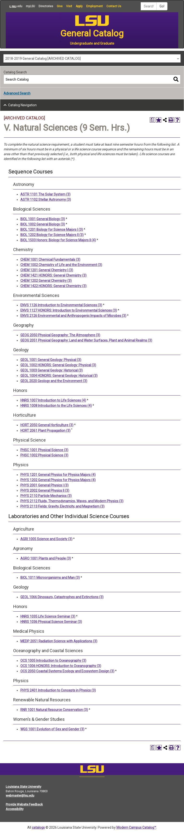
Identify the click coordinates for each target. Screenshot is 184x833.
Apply (79, 6)
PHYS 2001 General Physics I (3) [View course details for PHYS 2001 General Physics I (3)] (44, 485)
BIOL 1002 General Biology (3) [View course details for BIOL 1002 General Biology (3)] (42, 224)
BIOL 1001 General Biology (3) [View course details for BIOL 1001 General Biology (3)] (42, 219)
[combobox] (92, 58)
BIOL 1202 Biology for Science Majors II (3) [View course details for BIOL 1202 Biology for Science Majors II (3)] (52, 235)
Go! (162, 6)
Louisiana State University (23, 786)
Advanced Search (17, 93)
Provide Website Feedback (24, 804)
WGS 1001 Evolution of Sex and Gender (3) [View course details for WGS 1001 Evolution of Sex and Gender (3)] (52, 729)
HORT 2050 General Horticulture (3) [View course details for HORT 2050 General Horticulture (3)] (46, 425)
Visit (69, 6)
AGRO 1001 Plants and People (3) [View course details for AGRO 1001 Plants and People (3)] (45, 558)
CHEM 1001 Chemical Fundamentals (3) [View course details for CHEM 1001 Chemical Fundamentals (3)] (50, 259)
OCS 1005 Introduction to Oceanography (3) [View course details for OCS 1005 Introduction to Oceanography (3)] (53, 660)
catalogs (38, 827)
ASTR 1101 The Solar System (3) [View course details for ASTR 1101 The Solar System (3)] (45, 194)
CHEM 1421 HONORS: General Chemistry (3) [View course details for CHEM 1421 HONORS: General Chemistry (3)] (53, 275)
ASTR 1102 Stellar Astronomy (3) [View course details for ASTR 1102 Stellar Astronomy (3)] (45, 199)
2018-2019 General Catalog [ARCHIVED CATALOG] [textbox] (43, 58)
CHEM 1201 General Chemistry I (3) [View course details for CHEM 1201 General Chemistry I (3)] (46, 270)
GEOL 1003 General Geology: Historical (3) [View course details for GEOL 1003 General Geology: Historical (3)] (51, 370)
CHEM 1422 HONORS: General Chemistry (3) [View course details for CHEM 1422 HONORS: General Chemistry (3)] (53, 286)
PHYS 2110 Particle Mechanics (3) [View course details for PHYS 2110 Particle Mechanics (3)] (46, 496)
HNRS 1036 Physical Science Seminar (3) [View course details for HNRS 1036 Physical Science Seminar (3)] (51, 622)
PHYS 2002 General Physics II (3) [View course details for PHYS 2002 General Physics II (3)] (44, 490)
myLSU (30, 6)
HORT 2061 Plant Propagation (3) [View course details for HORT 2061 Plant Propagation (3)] (45, 430)
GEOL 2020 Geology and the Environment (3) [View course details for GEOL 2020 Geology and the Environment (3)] (53, 381)
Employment (94, 6)
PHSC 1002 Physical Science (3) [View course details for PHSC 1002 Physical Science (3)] (44, 455)
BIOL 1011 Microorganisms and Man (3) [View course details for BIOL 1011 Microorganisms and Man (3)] (50, 577)
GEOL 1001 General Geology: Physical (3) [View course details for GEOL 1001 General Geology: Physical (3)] (50, 360)
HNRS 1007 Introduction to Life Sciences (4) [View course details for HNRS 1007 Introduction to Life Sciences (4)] (53, 400)
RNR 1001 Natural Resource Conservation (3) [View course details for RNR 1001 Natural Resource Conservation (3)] (54, 710)
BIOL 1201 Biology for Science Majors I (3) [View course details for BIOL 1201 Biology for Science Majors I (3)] (51, 229)
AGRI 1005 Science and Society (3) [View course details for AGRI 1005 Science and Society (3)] (46, 539)
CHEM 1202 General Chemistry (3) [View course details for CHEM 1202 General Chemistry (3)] (46, 281)
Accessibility (14, 809)
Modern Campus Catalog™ (136, 827)
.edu (14, 6)
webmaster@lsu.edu (20, 795)
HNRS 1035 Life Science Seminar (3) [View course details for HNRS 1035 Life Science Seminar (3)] (47, 616)
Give (60, 6)
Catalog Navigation (22, 105)
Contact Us (113, 6)
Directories (46, 6)
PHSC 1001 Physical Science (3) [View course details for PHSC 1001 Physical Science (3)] (44, 450)
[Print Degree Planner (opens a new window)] (152, 120)
